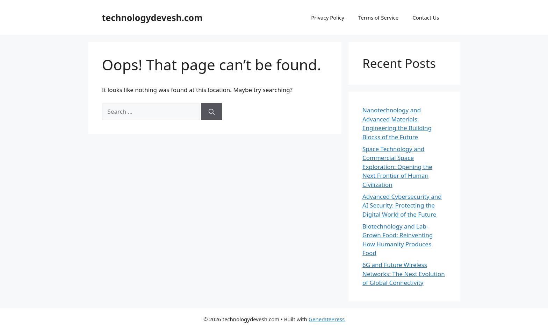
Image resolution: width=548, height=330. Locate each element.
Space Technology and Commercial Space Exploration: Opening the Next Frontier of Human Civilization (397, 167)
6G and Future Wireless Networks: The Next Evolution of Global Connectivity (403, 274)
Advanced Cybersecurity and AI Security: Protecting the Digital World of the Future (402, 205)
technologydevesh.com (152, 17)
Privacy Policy (327, 17)
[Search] (211, 111)
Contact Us (425, 17)
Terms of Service (378, 17)
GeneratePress (327, 319)
